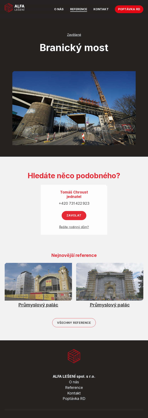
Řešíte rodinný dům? (74, 229)
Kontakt (74, 393)
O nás (74, 382)
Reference (74, 387)
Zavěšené (74, 35)
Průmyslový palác (38, 307)
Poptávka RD (74, 398)
